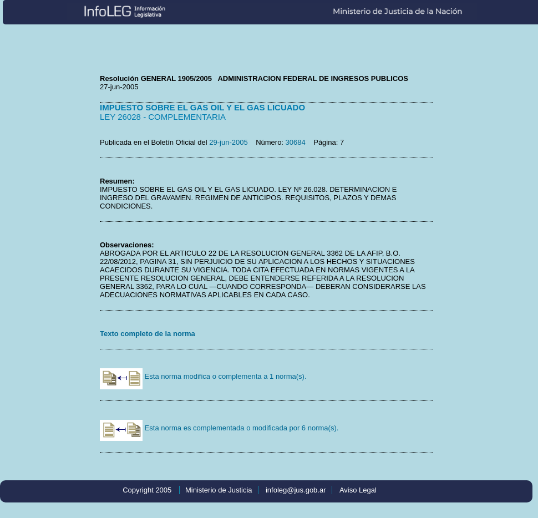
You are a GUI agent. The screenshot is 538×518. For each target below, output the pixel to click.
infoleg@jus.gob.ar (296, 490)
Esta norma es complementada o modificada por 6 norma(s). (219, 428)
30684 (296, 142)
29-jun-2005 (228, 142)
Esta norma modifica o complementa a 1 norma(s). (203, 376)
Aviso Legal (358, 490)
